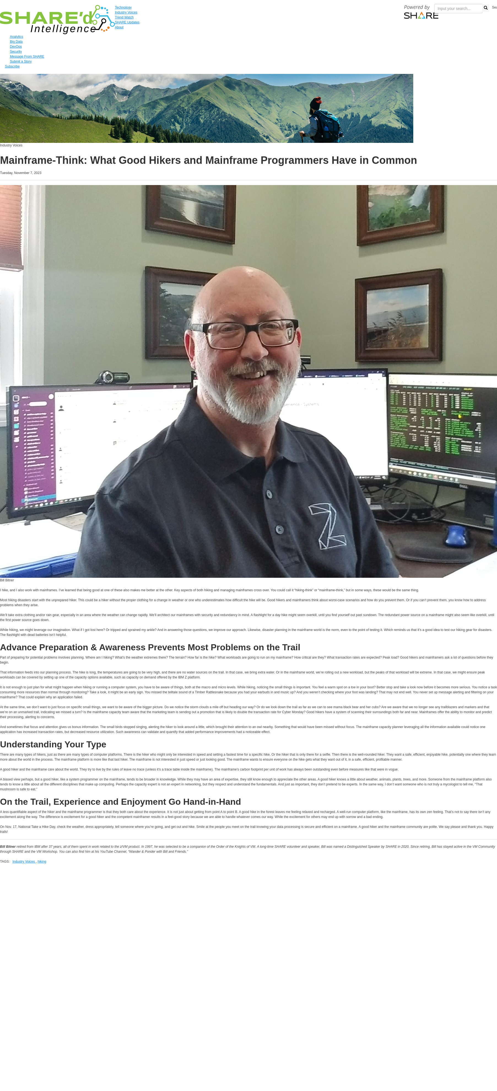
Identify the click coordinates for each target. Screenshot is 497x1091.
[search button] (485, 8)
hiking (42, 861)
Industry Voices (24, 861)
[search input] (458, 8)
